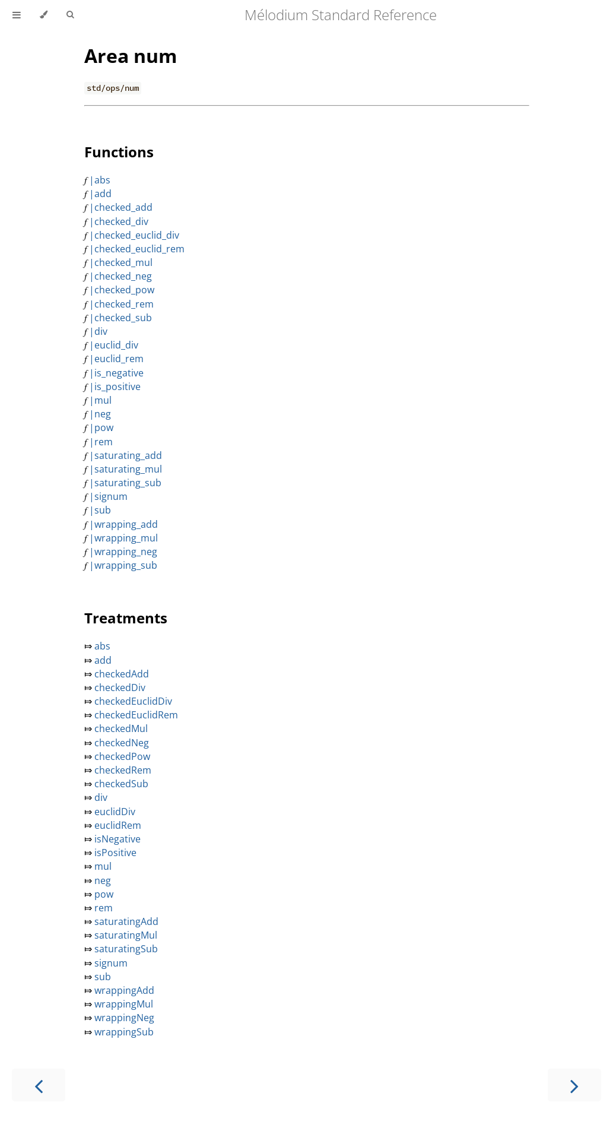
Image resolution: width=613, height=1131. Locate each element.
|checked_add (121, 207)
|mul (100, 400)
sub (101, 976)
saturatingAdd (125, 921)
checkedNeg (120, 742)
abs (101, 645)
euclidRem (116, 825)
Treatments (125, 618)
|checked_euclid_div (134, 235)
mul (102, 866)
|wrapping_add (123, 524)
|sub (100, 510)
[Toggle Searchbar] (70, 15)
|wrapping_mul (123, 537)
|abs (99, 179)
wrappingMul (122, 1003)
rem (102, 907)
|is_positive (115, 386)
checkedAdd (120, 673)
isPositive (114, 852)
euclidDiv (113, 811)
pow (102, 894)
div (99, 797)
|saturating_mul (125, 469)
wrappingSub (123, 1031)
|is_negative (116, 372)
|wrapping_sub (123, 565)
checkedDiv (118, 687)
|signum (108, 496)
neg (101, 880)
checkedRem (121, 770)
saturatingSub (125, 948)
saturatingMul (124, 935)
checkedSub (120, 783)
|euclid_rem (116, 358)
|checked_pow (121, 289)
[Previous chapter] (38, 1085)
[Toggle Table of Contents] (16, 15)
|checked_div (118, 221)
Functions (119, 151)
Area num (130, 55)
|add (100, 193)
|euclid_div (113, 344)
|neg (100, 413)
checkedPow (121, 756)
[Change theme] (43, 15)
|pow (101, 427)
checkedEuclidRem (135, 714)
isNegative (116, 838)
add (102, 660)
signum (110, 963)
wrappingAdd (123, 990)
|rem (101, 441)
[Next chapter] (574, 1085)
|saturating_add (125, 455)
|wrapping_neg (123, 551)
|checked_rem (121, 304)
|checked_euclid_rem (137, 248)
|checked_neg (120, 276)
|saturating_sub (125, 482)
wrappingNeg (123, 1017)
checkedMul (120, 728)
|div (98, 331)
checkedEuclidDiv (132, 701)
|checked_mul (121, 262)
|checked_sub (120, 317)
